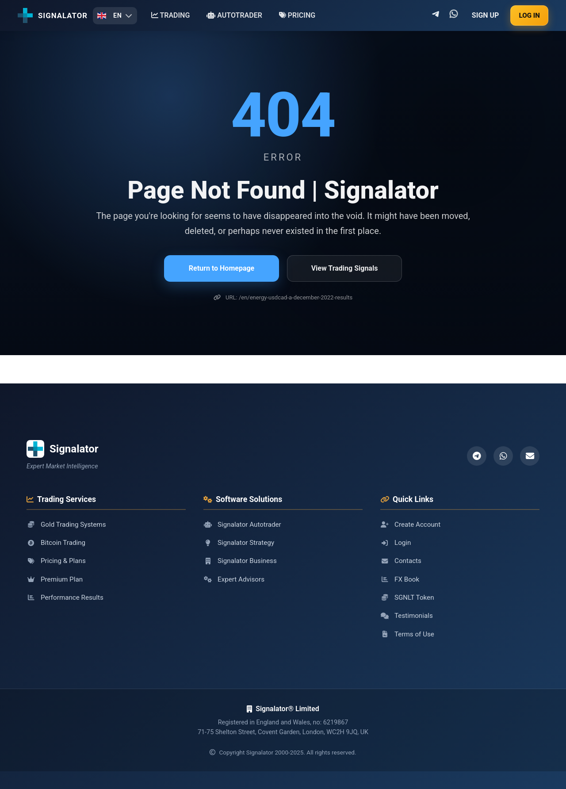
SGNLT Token (407, 597)
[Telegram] (476, 456)
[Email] (529, 456)
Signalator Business (240, 561)
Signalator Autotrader (242, 525)
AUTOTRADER (234, 15)
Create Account (410, 525)
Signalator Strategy (238, 543)
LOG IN (529, 15)
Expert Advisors (233, 579)
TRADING (170, 15)
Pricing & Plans (56, 561)
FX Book (399, 579)
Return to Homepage (221, 268)
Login (395, 543)
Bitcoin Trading (56, 543)
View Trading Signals (344, 268)
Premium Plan (55, 579)
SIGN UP (485, 15)
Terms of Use (407, 634)
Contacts (400, 561)
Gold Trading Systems (66, 525)
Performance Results (65, 597)
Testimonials (406, 616)
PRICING (297, 15)
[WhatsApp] (503, 456)
